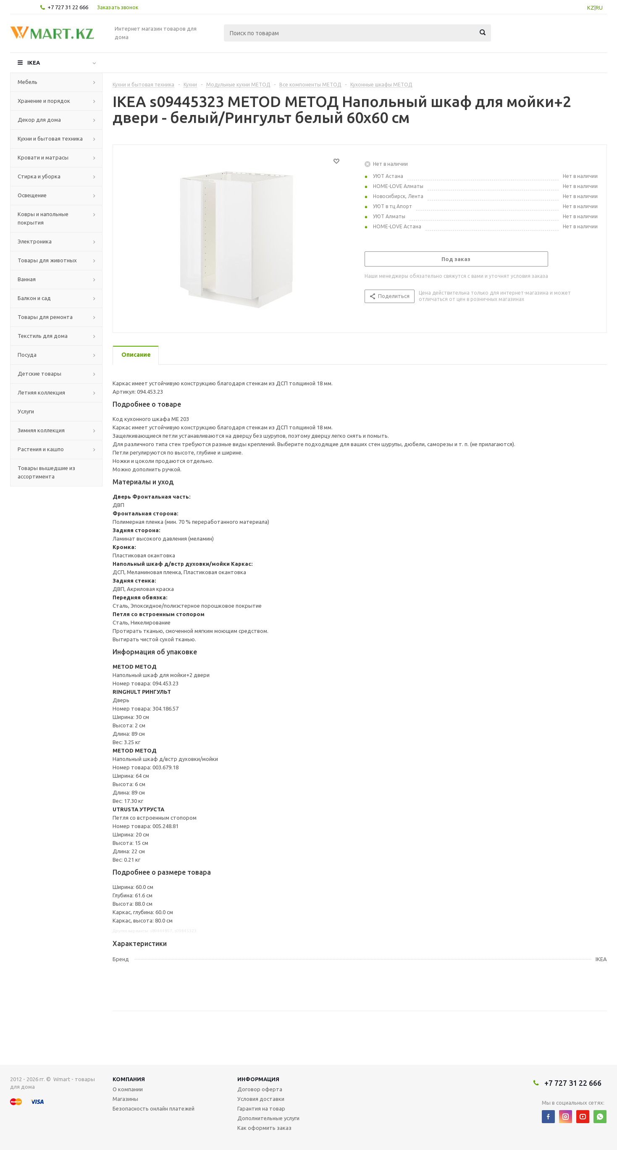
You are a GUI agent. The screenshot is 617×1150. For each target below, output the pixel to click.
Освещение (32, 195)
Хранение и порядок (44, 101)
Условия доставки (260, 1099)
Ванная (27, 279)
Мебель (27, 82)
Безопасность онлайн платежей (153, 1108)
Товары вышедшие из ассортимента (46, 472)
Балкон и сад (34, 298)
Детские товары (39, 373)
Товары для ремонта (45, 317)
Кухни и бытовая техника (50, 138)
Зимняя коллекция (41, 430)
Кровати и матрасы (43, 157)
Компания (129, 1079)
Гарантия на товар (261, 1108)
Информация (258, 1079)
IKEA (33, 62)
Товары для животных (47, 260)
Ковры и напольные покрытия (43, 218)
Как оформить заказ (264, 1128)
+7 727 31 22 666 (67, 7)
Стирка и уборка (39, 176)
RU (599, 7)
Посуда (27, 355)
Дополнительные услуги (268, 1118)
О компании (128, 1089)
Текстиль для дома (43, 336)
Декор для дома (39, 120)
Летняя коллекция (41, 392)
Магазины (125, 1099)
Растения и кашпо (41, 449)
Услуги (26, 411)
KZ (590, 7)
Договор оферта (259, 1089)
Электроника (35, 241)
